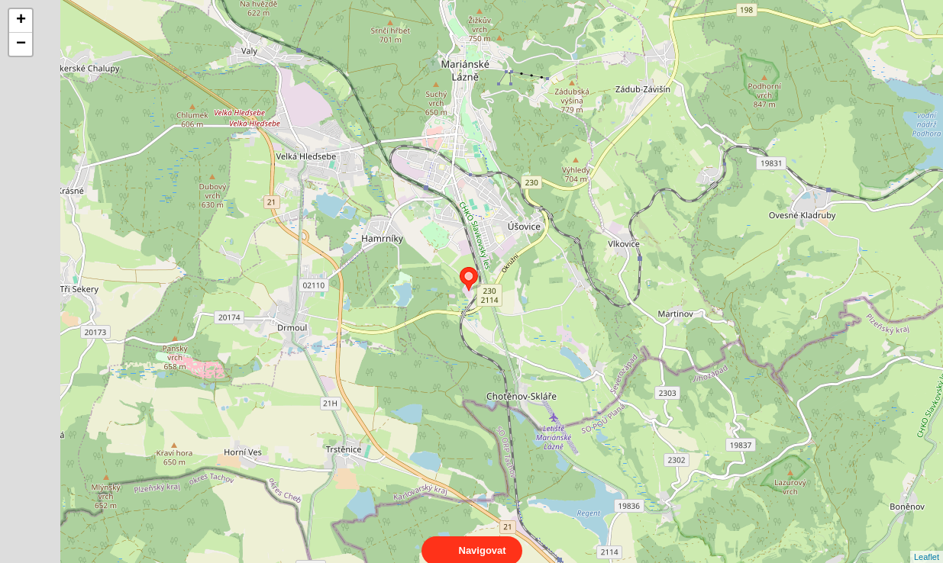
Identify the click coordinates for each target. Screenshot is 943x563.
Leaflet (926, 543)
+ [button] (21, 20)
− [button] (21, 44)
